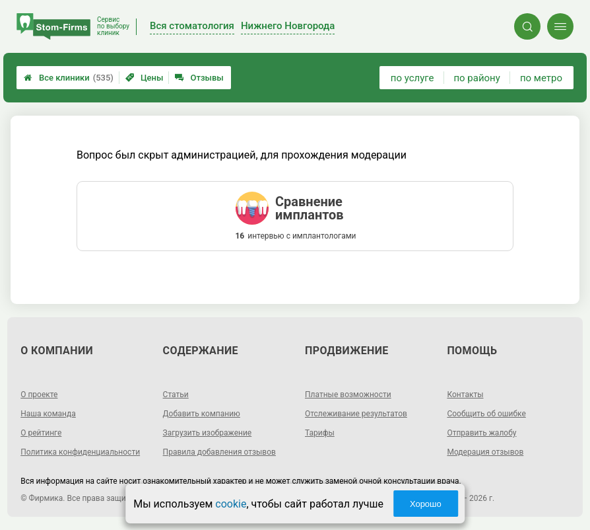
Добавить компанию (201, 413)
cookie (230, 504)
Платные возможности (348, 394)
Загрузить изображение (207, 432)
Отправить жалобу (481, 432)
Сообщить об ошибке (486, 413)
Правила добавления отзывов (219, 452)
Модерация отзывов (485, 452)
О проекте (38, 394)
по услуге (412, 78)
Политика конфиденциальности (80, 452)
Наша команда (48, 413)
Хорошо (426, 504)
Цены (144, 78)
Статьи (176, 394)
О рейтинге (40, 432)
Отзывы (199, 78)
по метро (541, 78)
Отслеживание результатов (356, 413)
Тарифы (320, 432)
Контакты (465, 394)
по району (476, 78)
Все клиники (69, 78)
